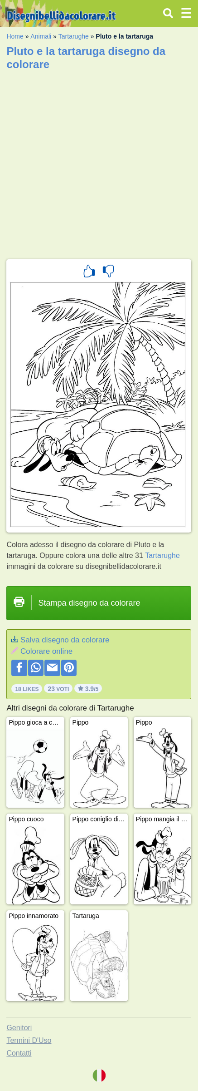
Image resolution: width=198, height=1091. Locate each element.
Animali (40, 36)
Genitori (19, 1028)
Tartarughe (73, 36)
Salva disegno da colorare (65, 640)
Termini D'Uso (28, 1040)
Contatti (18, 1053)
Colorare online (46, 651)
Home (14, 36)
